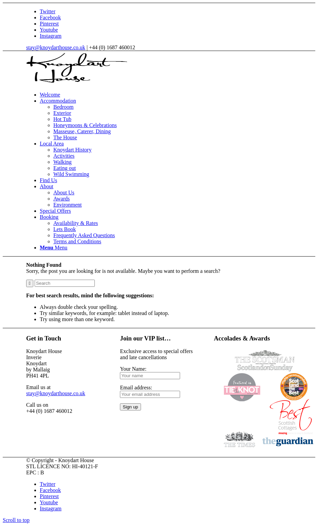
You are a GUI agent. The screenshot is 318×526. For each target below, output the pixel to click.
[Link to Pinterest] (49, 24)
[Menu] (53, 247)
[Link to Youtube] (49, 30)
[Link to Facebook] (50, 17)
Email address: (136, 387)
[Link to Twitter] (47, 11)
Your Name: (133, 369)
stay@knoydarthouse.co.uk (55, 47)
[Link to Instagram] (50, 36)
